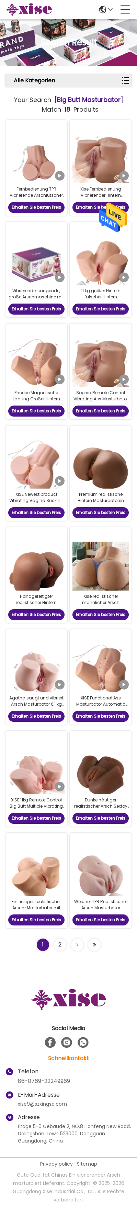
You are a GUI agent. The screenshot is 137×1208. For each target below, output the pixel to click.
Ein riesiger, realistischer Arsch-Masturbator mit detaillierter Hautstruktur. (36, 908)
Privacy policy (56, 1163)
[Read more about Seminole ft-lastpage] (94, 945)
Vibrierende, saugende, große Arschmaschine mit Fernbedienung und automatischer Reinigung (36, 300)
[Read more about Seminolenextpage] (77, 945)
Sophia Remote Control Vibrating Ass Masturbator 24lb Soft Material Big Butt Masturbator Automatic (100, 402)
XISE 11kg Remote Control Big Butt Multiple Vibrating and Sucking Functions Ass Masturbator (36, 809)
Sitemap (87, 1163)
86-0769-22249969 (44, 1081)
